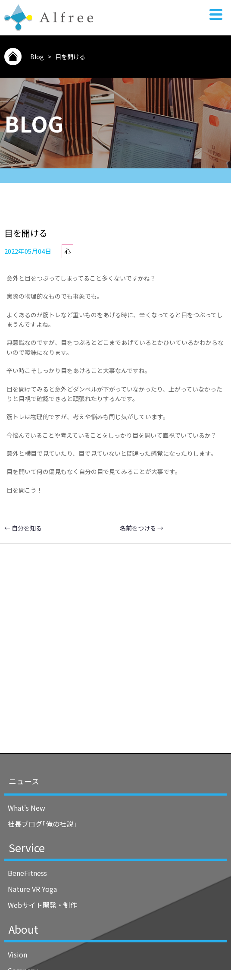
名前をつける (141, 528)
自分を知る (23, 528)
